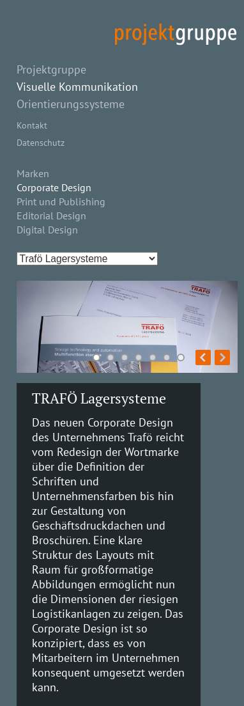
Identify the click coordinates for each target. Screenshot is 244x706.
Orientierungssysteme (71, 104)
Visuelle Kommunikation (77, 86)
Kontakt (32, 125)
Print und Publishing (61, 201)
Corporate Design (54, 187)
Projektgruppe (51, 69)
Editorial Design (51, 215)
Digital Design (47, 229)
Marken (33, 173)
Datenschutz (41, 142)
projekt (175, 34)
